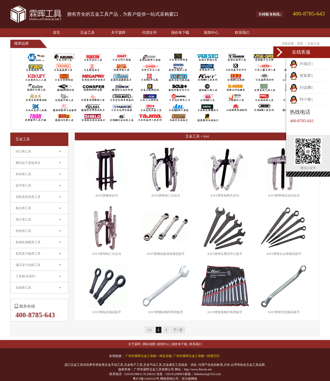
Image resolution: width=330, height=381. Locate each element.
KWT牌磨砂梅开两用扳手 (165, 312)
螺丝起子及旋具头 (28, 163)
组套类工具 (23, 231)
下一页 (178, 330)
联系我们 (242, 33)
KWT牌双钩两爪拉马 (225, 195)
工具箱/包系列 (25, 276)
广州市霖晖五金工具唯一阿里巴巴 (196, 356)
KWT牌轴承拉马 (107, 195)
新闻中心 (211, 33)
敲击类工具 (23, 208)
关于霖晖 (118, 33)
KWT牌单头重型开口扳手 (225, 254)
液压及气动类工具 (28, 265)
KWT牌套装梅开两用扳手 (225, 312)
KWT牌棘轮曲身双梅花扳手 (166, 254)
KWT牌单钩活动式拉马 (284, 195)
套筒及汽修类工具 (28, 253)
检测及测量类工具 (28, 242)
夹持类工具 (23, 174)
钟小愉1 (301, 99)
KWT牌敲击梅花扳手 (107, 312)
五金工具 (87, 33)
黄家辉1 (301, 76)
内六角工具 (23, 151)
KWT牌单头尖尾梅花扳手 (284, 254)
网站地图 (149, 344)
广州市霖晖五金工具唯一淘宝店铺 (148, 356)
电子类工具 (23, 219)
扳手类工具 (23, 185)
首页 (56, 33)
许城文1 (301, 64)
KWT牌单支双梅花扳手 (284, 312)
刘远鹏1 (301, 87)
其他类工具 (23, 287)
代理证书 (149, 33)
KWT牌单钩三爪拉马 (107, 254)
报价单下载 (180, 33)
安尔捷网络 (189, 378)
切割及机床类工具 (28, 197)
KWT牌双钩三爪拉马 (166, 195)
